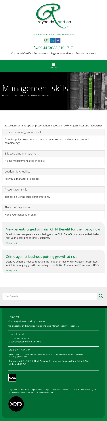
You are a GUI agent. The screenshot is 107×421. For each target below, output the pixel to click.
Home (10, 354)
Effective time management (21, 153)
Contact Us (25, 354)
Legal (17, 354)
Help (72, 354)
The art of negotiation (18, 207)
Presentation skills (16, 189)
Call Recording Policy (61, 354)
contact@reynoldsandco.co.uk (26, 341)
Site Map (79, 354)
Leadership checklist (17, 171)
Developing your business (38, 95)
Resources (6, 95)
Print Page (12, 357)
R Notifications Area (44, 34)
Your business (19, 95)
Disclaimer (46, 354)
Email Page (22, 357)
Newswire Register (65, 34)
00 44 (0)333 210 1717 (55, 47)
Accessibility (36, 354)
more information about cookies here (62, 326)
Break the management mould (23, 132)
